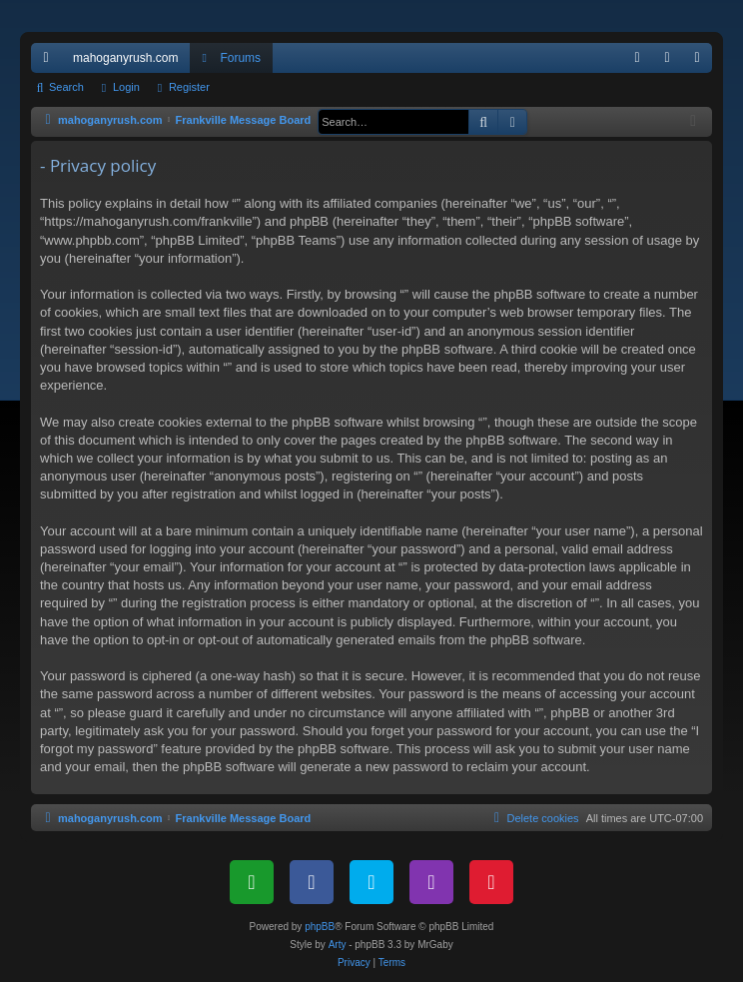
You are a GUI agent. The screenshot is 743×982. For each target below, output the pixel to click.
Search (66, 87)
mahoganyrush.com (125, 58)
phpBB (320, 926)
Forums (240, 58)
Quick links (50, 62)
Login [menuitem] (671, 62)
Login (126, 87)
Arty (338, 944)
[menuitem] (637, 58)
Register (189, 87)
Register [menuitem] (701, 62)
